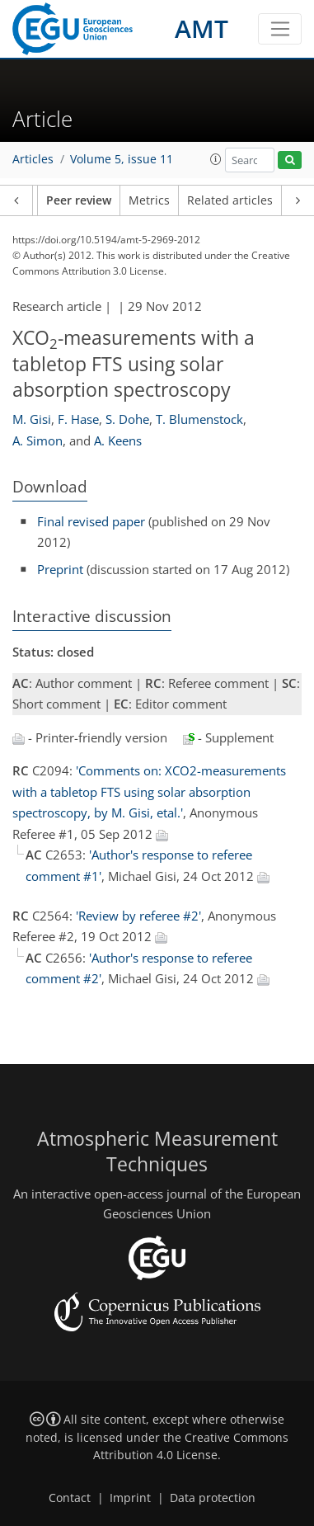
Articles (33, 159)
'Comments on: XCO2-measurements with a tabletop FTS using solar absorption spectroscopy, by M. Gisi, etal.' (149, 791)
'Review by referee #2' (138, 915)
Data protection (212, 1498)
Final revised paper (91, 521)
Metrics (149, 200)
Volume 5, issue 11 (121, 159)
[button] (216, 159)
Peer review (78, 200)
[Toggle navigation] (280, 29)
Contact (70, 1498)
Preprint (60, 569)
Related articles (230, 200)
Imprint (130, 1498)
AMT (201, 28)
